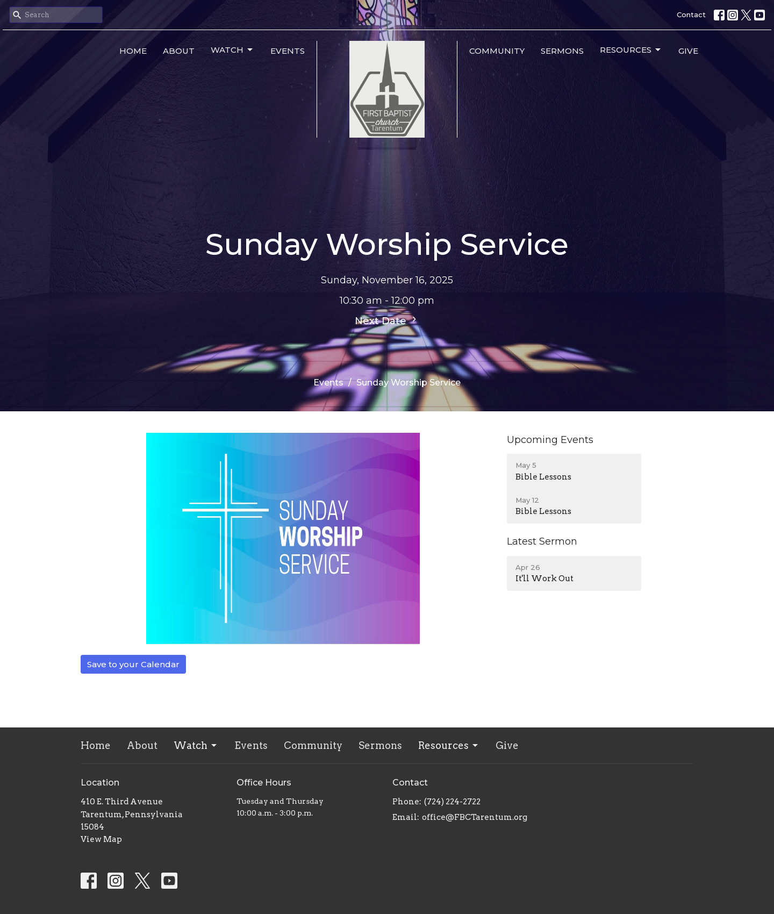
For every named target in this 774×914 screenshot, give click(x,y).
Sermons (562, 51)
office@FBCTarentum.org (474, 817)
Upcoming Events (550, 440)
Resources (631, 50)
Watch (232, 50)
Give (688, 51)
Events (287, 51)
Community (497, 51)
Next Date (387, 320)
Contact (691, 14)
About (179, 51)
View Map (101, 839)
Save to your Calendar (133, 664)
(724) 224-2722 (452, 801)
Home (133, 51)
